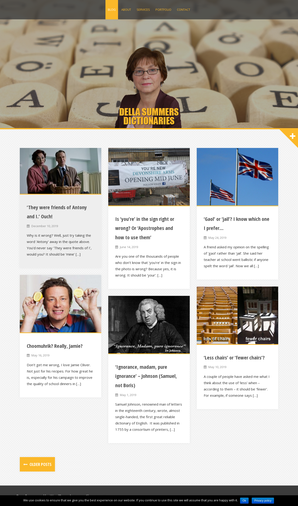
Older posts (40, 464)
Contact (183, 9)
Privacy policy (262, 500)
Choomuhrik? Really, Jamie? (55, 345)
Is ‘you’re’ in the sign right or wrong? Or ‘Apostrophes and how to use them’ (144, 228)
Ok (244, 500)
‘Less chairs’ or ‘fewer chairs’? (234, 357)
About (126, 9)
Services (143, 9)
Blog (112, 9)
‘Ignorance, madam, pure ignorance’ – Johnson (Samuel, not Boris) (146, 376)
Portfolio (163, 9)
